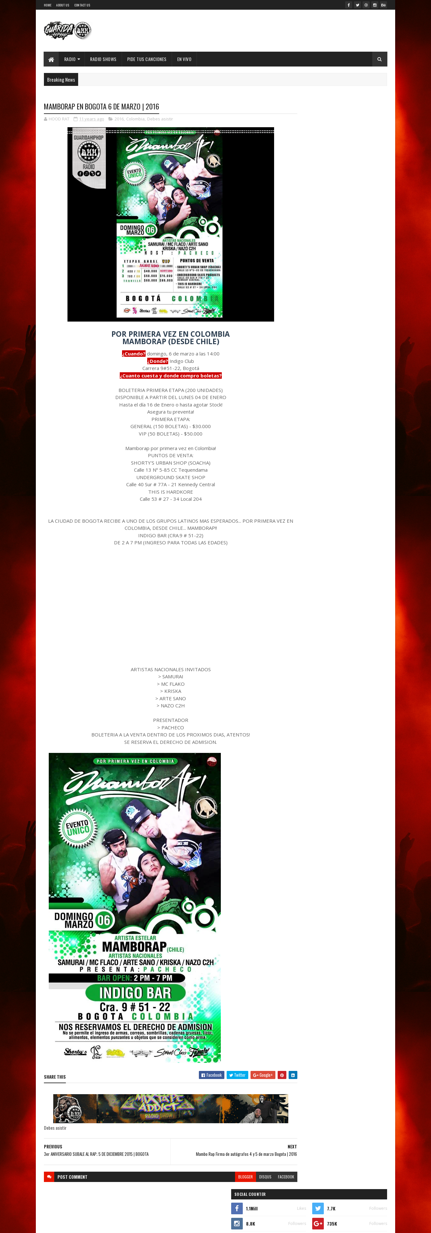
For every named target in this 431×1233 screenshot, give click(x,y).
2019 (296, 606)
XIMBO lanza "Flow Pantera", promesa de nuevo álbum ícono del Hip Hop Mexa (346, 230)
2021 (296, 588)
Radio (70, 59)
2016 (119, 119)
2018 (296, 615)
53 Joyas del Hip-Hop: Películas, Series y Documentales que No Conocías (346, 204)
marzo (296, 730)
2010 (296, 795)
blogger (220, 1177)
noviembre (301, 659)
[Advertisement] (158, 606)
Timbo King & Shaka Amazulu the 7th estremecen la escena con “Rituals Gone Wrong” (329, 375)
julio (295, 695)
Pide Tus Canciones (147, 59)
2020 (297, 597)
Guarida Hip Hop (152, 1224)
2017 (296, 624)
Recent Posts (310, 307)
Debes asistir (160, 119)
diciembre (300, 650)
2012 (296, 777)
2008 (297, 813)
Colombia (135, 119)
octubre (298, 668)
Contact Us (82, 5)
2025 (297, 551)
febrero (298, 738)
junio (295, 703)
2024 (297, 560)
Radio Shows (103, 59)
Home (47, 5)
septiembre (302, 677)
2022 (297, 578)
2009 (297, 804)
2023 (297, 569)
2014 (296, 758)
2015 (296, 642)
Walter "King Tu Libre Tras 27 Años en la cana (349, 253)
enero (296, 747)
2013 (296, 768)
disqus (240, 1177)
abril (295, 721)
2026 (297, 542)
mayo (295, 712)
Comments (361, 307)
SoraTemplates (100, 1224)
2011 (296, 786)
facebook (261, 1177)
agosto (297, 686)
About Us (62, 5)
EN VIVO (184, 59)
